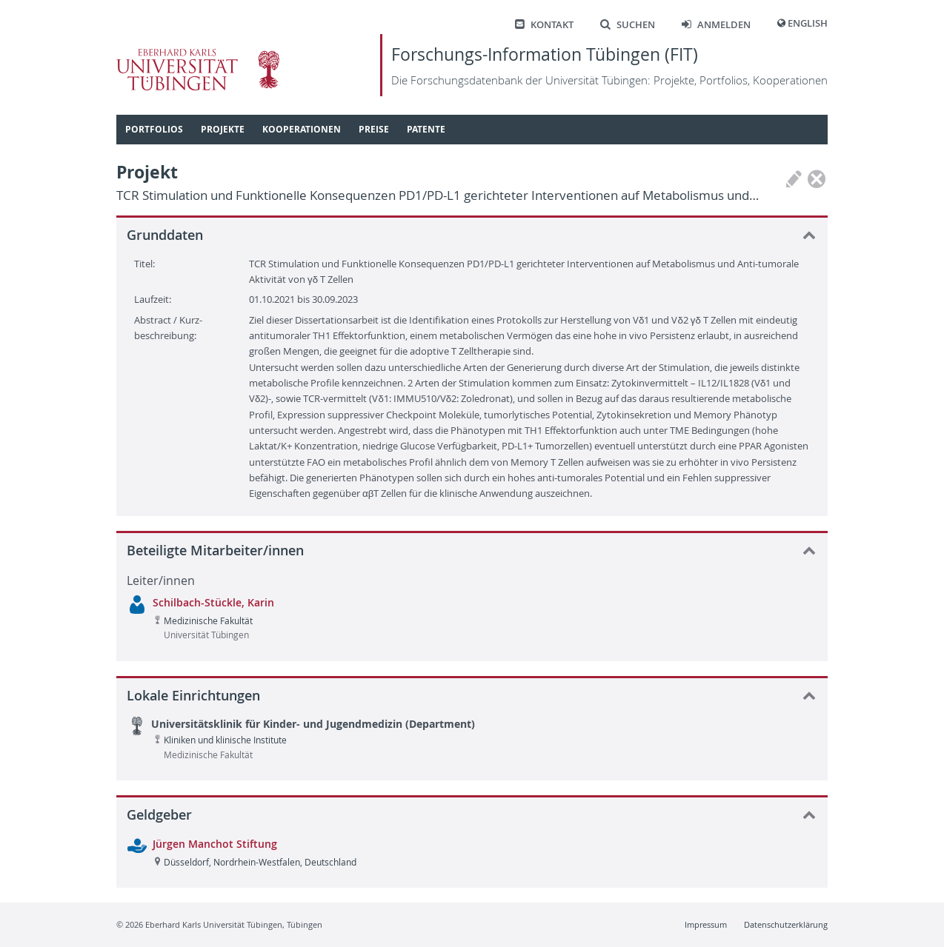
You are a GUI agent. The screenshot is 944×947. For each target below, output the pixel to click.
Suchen (627, 25)
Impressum (706, 924)
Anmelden (716, 25)
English (808, 23)
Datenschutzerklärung (786, 924)
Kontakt (544, 25)
